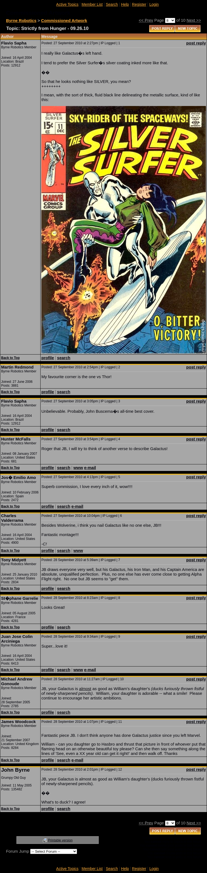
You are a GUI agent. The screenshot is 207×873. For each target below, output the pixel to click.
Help (125, 4)
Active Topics (67, 4)
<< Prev (146, 20)
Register (139, 4)
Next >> (194, 20)
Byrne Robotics (21, 20)
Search (112, 4)
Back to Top (10, 358)
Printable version (60, 840)
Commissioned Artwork (64, 20)
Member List (92, 4)
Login (154, 4)
